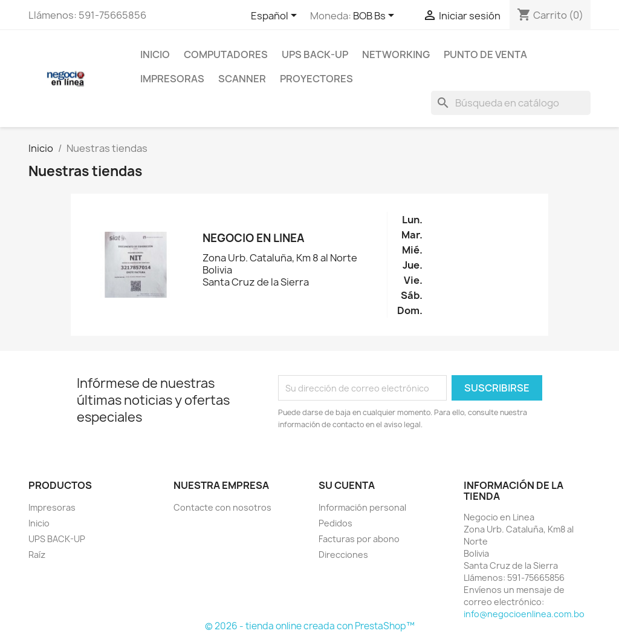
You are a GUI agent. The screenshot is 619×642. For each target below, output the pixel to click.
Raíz (36, 554)
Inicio (155, 54)
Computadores (226, 54)
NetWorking (396, 54)
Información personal (362, 507)
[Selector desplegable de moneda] (375, 16)
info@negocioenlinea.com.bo (524, 614)
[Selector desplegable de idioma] (276, 16)
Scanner (242, 78)
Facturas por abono (359, 539)
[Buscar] (511, 103)
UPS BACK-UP (315, 54)
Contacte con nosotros (222, 507)
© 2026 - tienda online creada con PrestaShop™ (310, 626)
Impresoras (172, 78)
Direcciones (343, 554)
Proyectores (316, 78)
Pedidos (335, 523)
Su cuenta (347, 485)
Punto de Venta (485, 54)
